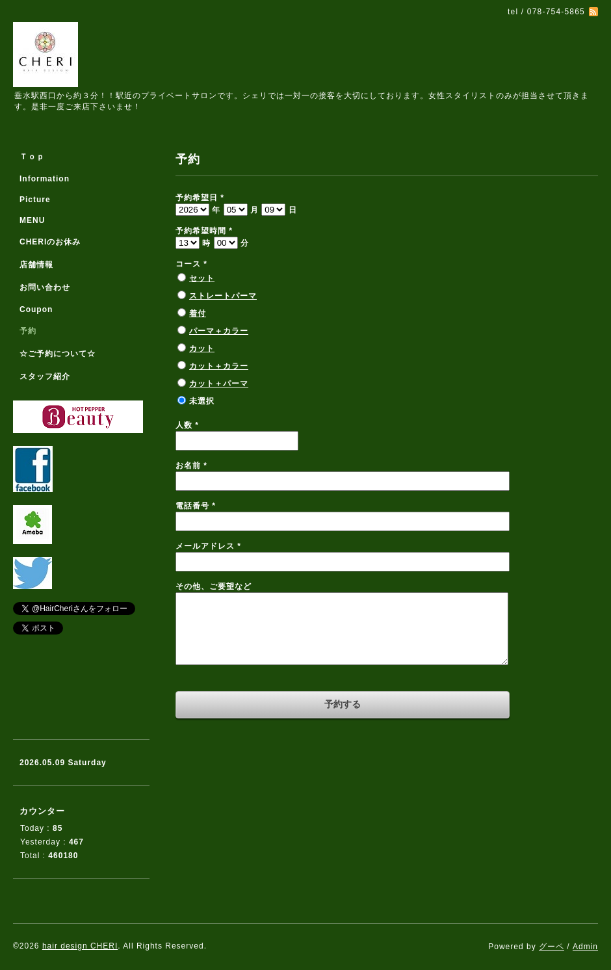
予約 (28, 330)
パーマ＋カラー (218, 330)
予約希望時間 (204, 230)
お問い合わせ (45, 287)
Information (45, 178)
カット (201, 348)
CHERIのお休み (50, 241)
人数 (187, 425)
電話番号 (196, 505)
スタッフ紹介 (45, 376)
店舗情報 (36, 264)
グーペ (551, 946)
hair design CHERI (80, 945)
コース (191, 264)
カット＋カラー (218, 366)
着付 (197, 313)
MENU (32, 220)
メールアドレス (208, 546)
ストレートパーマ (223, 295)
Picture (35, 199)
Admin (585, 946)
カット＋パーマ (218, 383)
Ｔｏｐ (32, 156)
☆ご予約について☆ (58, 353)
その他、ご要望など (214, 586)
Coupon (36, 309)
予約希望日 (200, 197)
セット (201, 278)
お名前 (191, 465)
